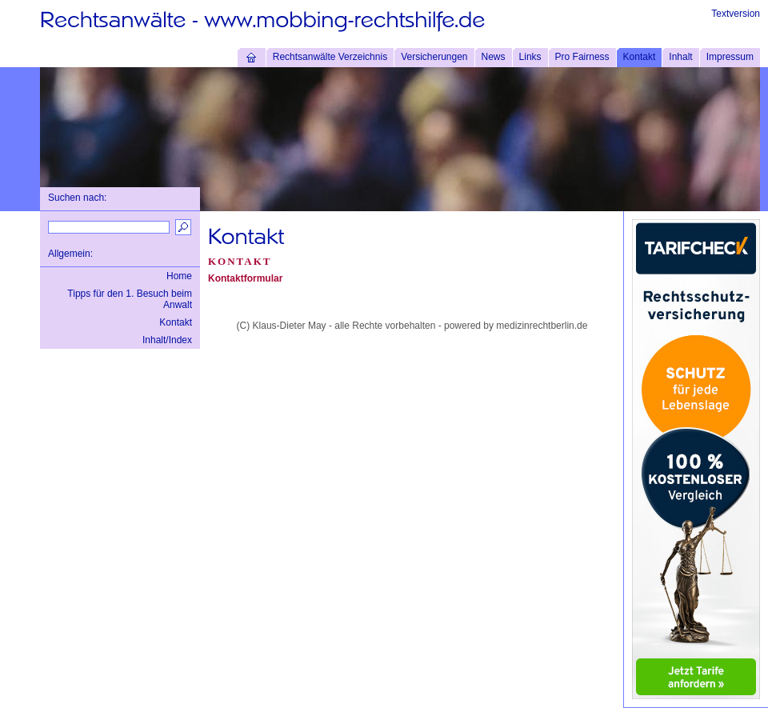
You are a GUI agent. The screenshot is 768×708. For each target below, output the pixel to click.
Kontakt (639, 56)
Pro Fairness (582, 56)
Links (530, 56)
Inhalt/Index (167, 340)
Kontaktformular (245, 278)
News (494, 56)
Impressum (730, 56)
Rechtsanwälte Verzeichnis (330, 56)
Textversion (735, 13)
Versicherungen (434, 56)
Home (179, 276)
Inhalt (680, 56)
